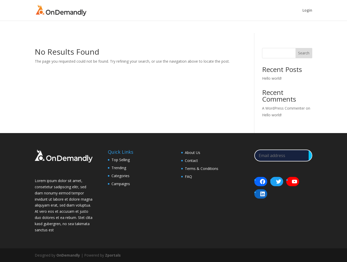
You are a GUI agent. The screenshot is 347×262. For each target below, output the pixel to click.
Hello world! (272, 78)
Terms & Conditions (201, 168)
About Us (192, 152)
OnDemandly (68, 255)
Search (303, 53)
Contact (191, 160)
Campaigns (120, 183)
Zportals (113, 255)
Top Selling (120, 159)
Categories (120, 175)
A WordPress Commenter (283, 108)
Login (307, 11)
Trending (118, 167)
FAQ (188, 176)
